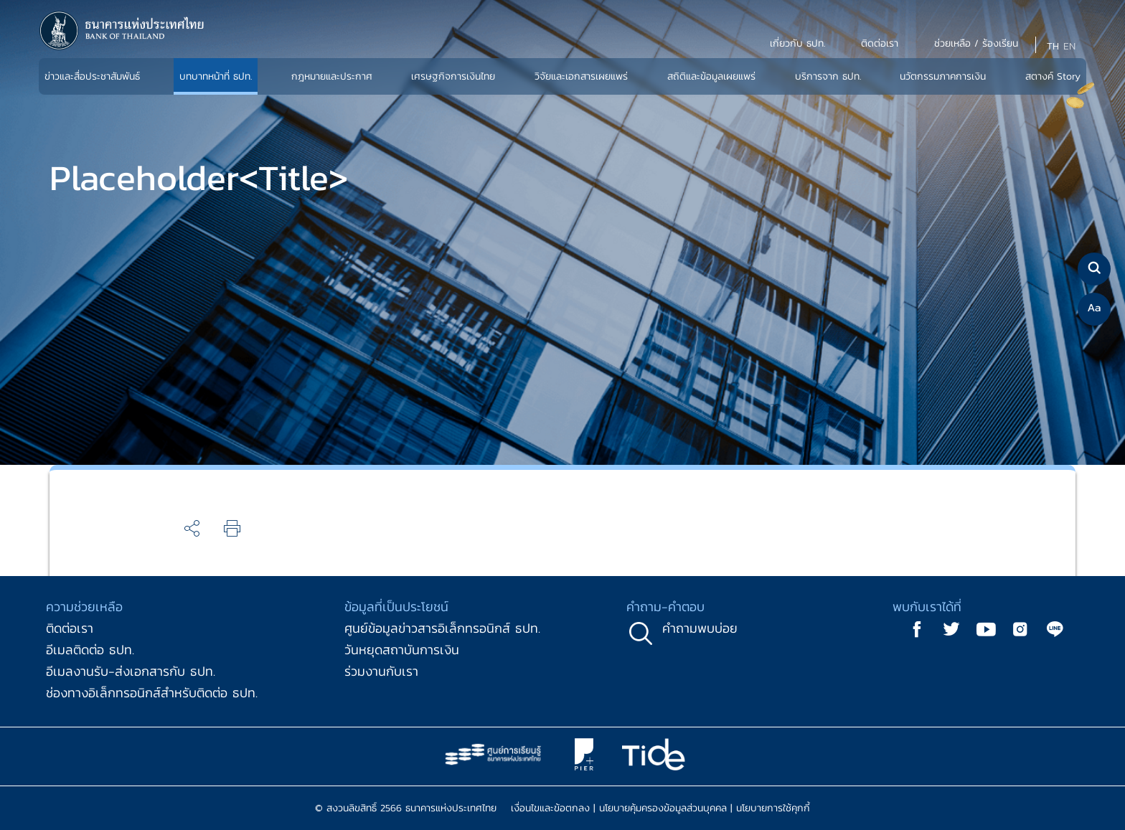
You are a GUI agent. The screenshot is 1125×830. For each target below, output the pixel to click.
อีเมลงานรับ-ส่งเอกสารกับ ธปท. (130, 671)
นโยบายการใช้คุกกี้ (773, 808)
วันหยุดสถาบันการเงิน (401, 649)
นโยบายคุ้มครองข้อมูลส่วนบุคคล (663, 808)
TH (1053, 46)
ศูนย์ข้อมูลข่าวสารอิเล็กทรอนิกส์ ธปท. (442, 628)
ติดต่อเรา (69, 628)
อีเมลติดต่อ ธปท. (90, 649)
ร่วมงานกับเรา (381, 671)
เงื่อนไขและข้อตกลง (550, 808)
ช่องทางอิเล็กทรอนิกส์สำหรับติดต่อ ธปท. (152, 692)
